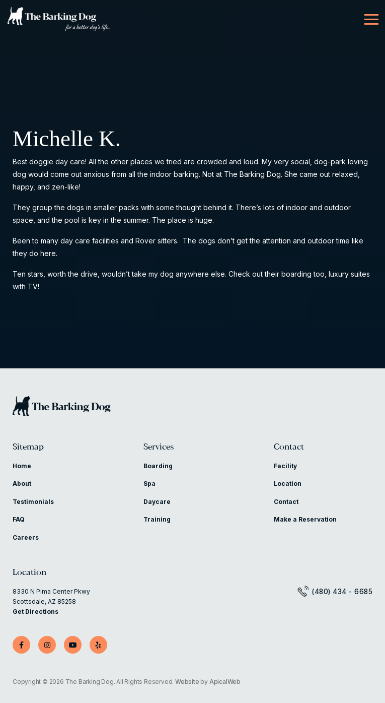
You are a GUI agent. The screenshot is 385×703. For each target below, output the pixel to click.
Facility (285, 466)
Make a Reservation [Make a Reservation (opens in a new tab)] (305, 519)
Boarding (158, 466)
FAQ (19, 519)
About (22, 483)
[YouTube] (73, 645)
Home (22, 466)
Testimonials (33, 501)
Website (187, 681)
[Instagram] (47, 645)
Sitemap (28, 447)
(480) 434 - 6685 (342, 592)
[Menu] (371, 19)
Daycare (157, 501)
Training (157, 519)
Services (158, 447)
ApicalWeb (225, 681)
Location (287, 483)
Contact (289, 447)
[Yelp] (98, 645)
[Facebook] (21, 645)
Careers (26, 537)
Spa (149, 483)
